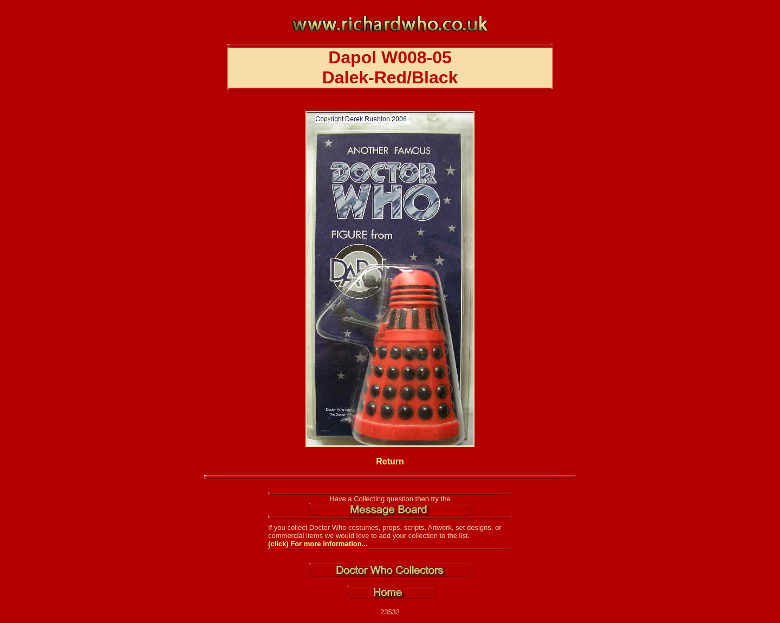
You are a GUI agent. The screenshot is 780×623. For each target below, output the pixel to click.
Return (390, 461)
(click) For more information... (317, 544)
